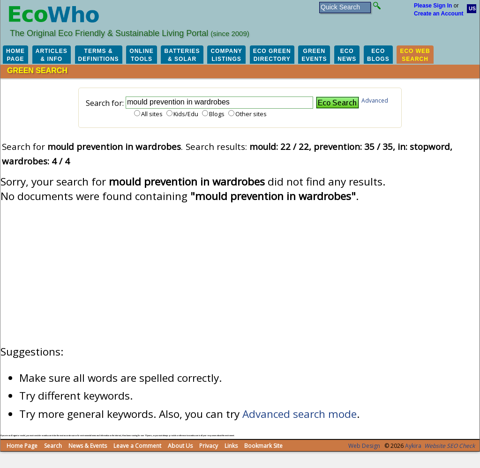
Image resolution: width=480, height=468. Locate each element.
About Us (180, 446)
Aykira (413, 446)
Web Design (364, 446)
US (472, 8)
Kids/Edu (185, 114)
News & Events (87, 446)
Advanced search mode (299, 414)
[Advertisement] (240, 274)
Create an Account (439, 13)
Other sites (251, 114)
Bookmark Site (263, 446)
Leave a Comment (137, 446)
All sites (152, 114)
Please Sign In (433, 5)
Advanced (374, 100)
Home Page (22, 446)
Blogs (217, 114)
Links (231, 446)
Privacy (208, 446)
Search (53, 446)
